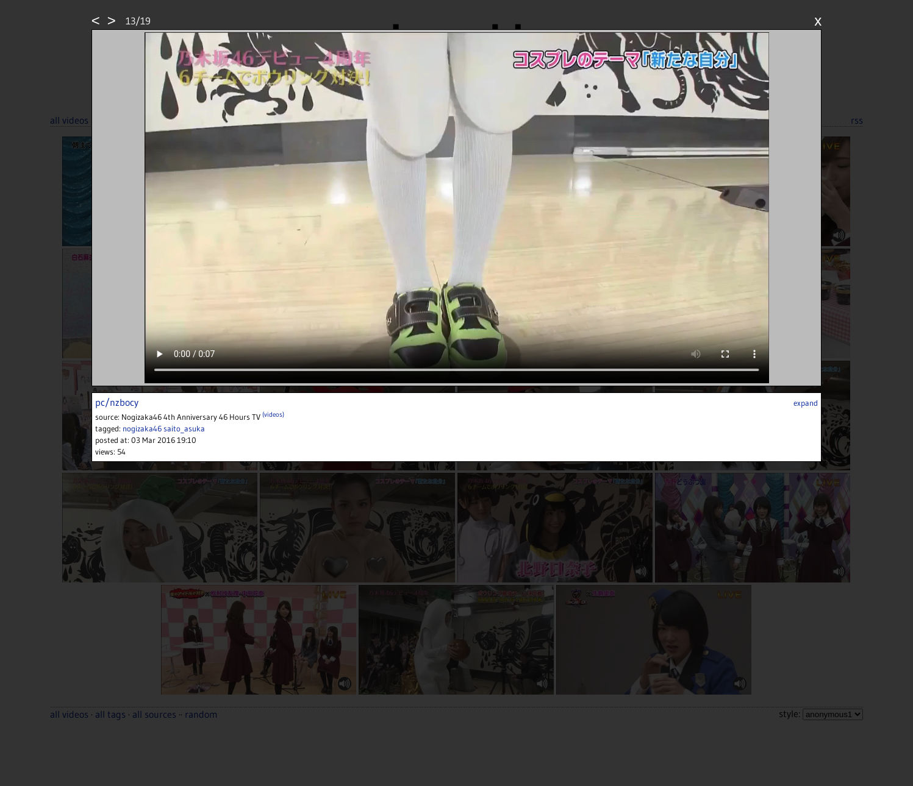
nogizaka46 (142, 428)
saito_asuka (184, 428)
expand (805, 403)
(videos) (273, 414)
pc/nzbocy (116, 402)
